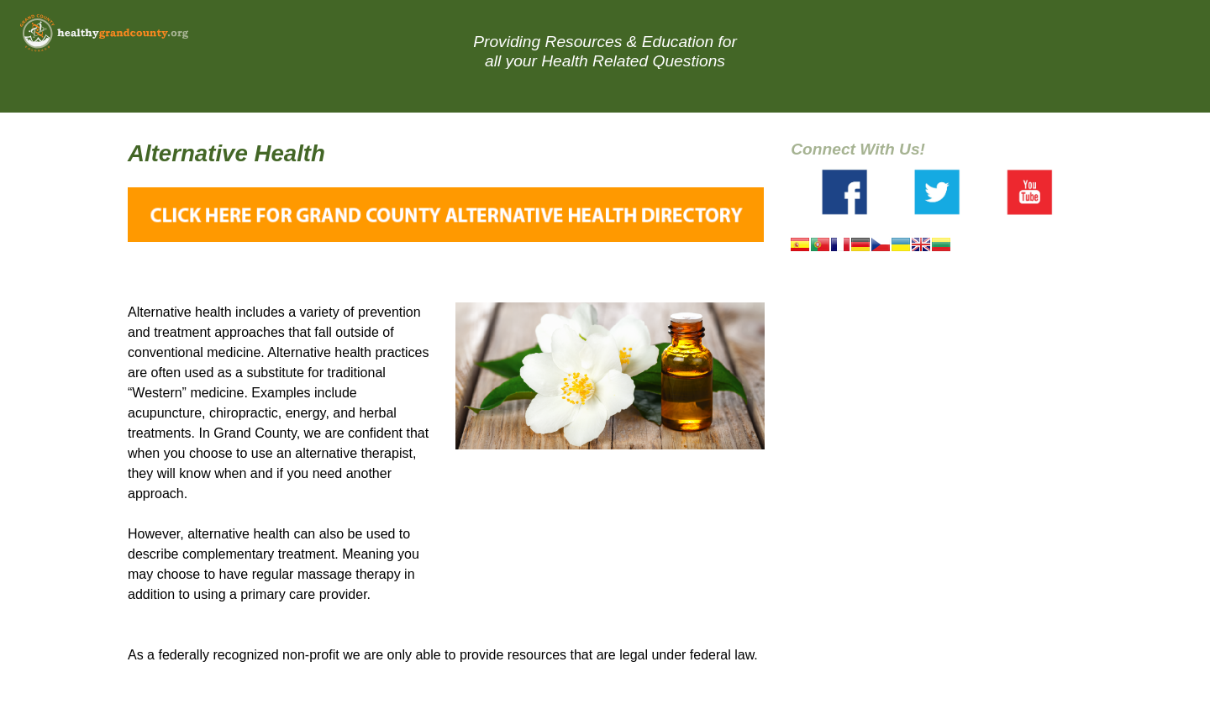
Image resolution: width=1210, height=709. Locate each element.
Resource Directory (566, 88)
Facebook (844, 192)
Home (437, 88)
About (770, 88)
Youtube (1029, 192)
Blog (695, 88)
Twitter (937, 192)
